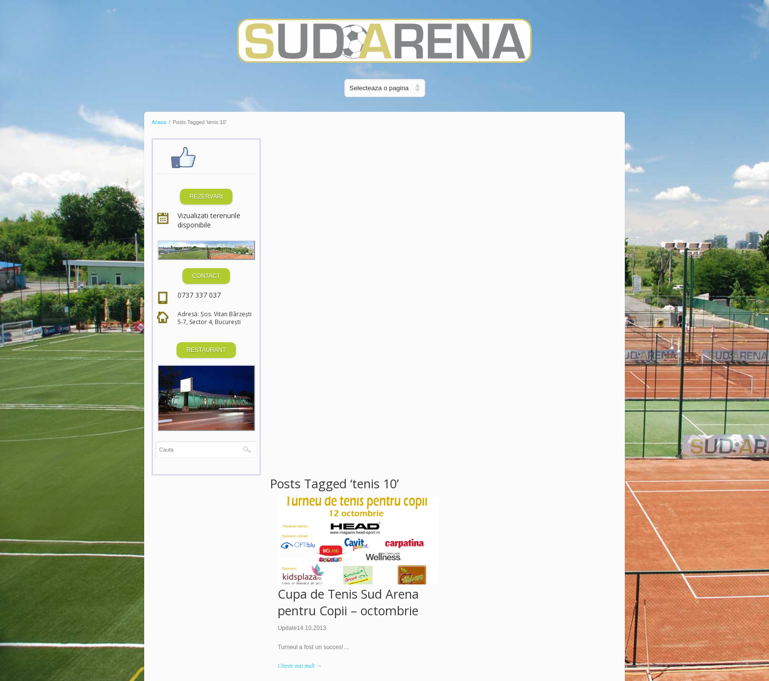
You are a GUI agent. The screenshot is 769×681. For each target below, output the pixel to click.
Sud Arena (575, 273)
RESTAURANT (204, 350)
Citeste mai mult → (301, 327)
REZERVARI (204, 196)
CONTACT (204, 276)
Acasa (159, 122)
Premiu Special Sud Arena (523, 255)
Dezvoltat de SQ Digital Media (200, 651)
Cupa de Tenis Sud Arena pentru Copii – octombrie (349, 263)
